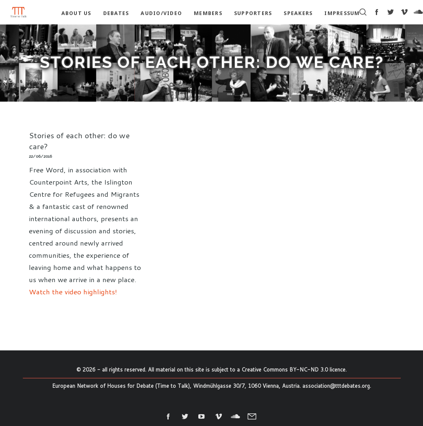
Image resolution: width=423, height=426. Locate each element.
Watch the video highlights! (73, 291)
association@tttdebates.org (336, 385)
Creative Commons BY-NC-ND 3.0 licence (293, 369)
